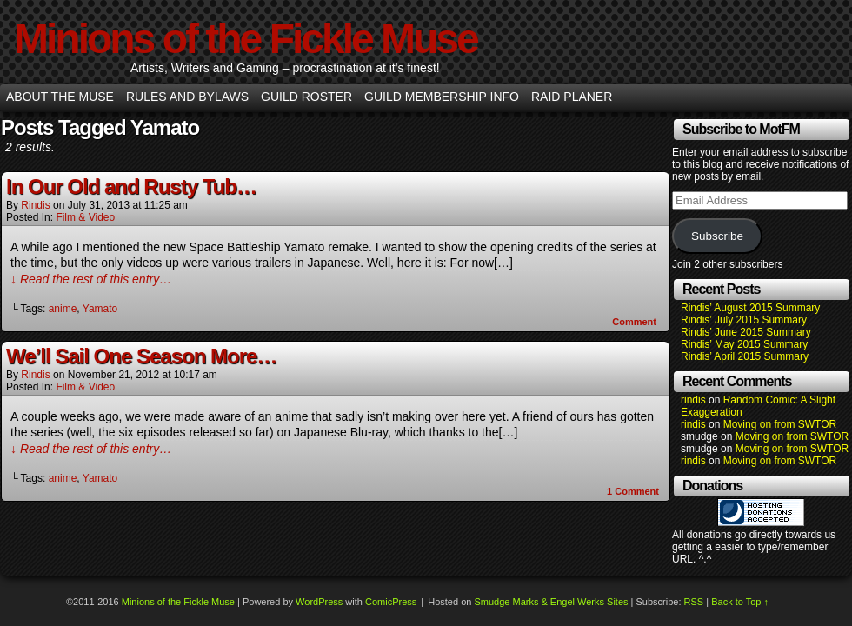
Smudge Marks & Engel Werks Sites (551, 601)
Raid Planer (571, 96)
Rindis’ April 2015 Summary (745, 356)
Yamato (100, 309)
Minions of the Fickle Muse (245, 39)
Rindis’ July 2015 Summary (744, 320)
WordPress (319, 601)
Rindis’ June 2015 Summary (746, 332)
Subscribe (717, 236)
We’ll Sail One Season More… (141, 356)
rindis (35, 205)
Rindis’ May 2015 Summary (744, 344)
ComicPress (390, 601)
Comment (634, 321)
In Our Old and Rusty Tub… (131, 186)
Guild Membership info (441, 96)
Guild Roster (306, 96)
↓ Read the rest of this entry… (90, 279)
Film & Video (85, 217)
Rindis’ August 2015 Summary (750, 308)
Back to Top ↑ (740, 601)
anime (63, 309)
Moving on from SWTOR (779, 424)
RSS (694, 601)
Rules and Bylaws (187, 96)
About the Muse (60, 96)
